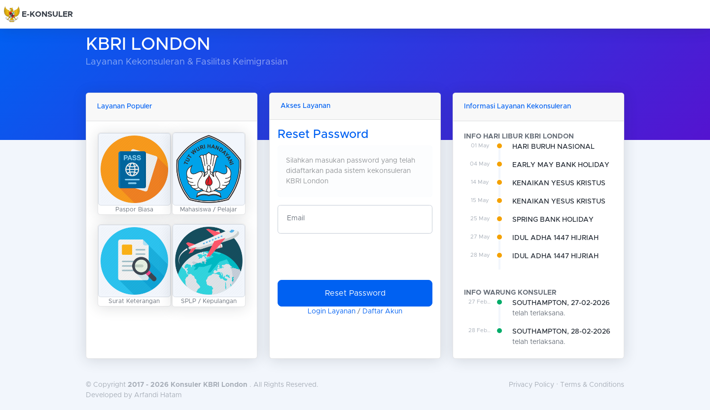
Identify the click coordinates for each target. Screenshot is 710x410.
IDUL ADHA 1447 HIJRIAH (555, 238)
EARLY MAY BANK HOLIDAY (560, 165)
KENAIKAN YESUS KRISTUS (558, 183)
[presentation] (352, 260)
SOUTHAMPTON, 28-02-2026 (561, 331)
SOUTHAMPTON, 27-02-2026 (561, 303)
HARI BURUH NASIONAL (553, 146)
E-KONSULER (47, 14)
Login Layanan (331, 311)
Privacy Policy (531, 384)
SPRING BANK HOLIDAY (553, 219)
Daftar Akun (382, 311)
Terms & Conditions (592, 384)
